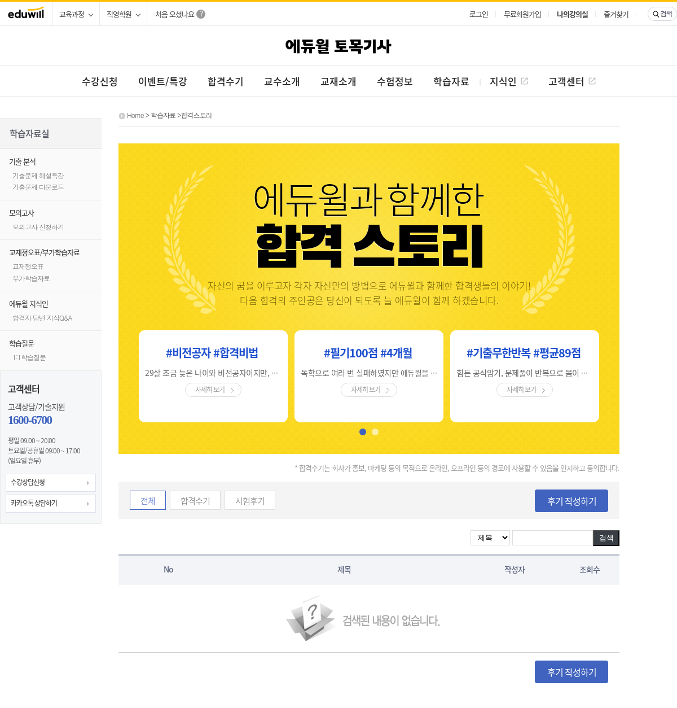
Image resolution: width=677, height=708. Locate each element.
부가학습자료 (31, 278)
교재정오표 (27, 266)
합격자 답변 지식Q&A (42, 317)
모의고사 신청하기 (38, 226)
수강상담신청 (28, 482)
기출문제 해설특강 (38, 175)
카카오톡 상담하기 (34, 503)
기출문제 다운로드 (38, 186)
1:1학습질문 (29, 357)
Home (135, 115)
